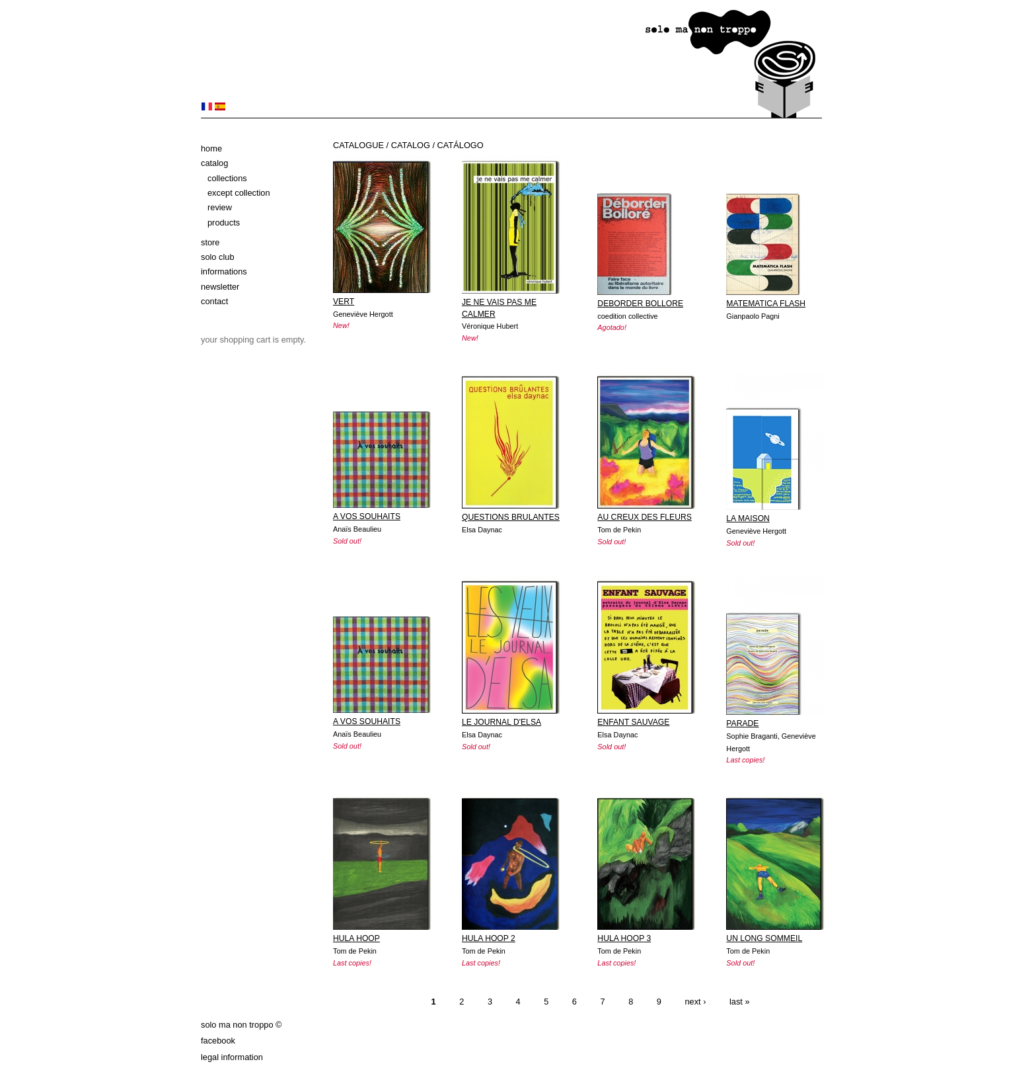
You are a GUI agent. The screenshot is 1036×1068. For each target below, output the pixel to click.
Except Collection (238, 193)
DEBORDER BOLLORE (640, 303)
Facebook (218, 1041)
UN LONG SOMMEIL (764, 938)
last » (739, 1001)
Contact (214, 301)
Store (210, 242)
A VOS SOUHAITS (366, 516)
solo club (218, 257)
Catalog (214, 163)
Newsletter (220, 287)
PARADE (742, 723)
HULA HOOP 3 (624, 938)
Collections (227, 178)
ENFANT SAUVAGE (633, 722)
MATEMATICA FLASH (765, 303)
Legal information (232, 1057)
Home (211, 148)
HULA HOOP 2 (488, 938)
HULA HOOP (356, 938)
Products (223, 222)
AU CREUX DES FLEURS (644, 517)
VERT (343, 301)
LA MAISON (748, 518)
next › (695, 1001)
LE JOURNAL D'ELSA (501, 722)
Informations (224, 271)
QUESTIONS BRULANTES (511, 517)
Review (219, 207)
